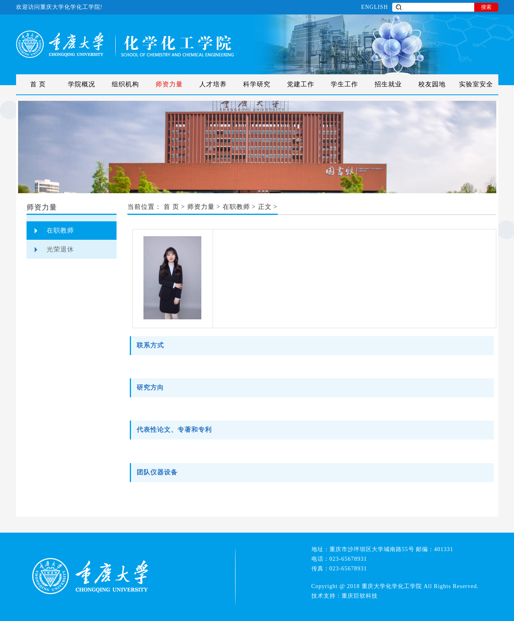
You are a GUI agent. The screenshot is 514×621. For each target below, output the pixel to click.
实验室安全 (476, 84)
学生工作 (344, 84)
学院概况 (81, 84)
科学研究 (256, 84)
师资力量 (169, 84)
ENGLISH (374, 7)
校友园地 (432, 84)
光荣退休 (60, 249)
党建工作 (300, 84)
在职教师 (60, 230)
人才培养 (213, 84)
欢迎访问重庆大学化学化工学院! (59, 7)
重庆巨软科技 (360, 596)
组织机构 (125, 84)
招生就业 (388, 84)
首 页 (38, 84)
